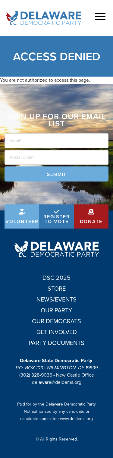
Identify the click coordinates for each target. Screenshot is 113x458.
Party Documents (56, 342)
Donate (91, 221)
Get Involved (56, 332)
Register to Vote (56, 219)
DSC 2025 (56, 277)
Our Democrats (56, 321)
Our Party (56, 310)
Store (57, 288)
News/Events (56, 299)
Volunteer (22, 221)
